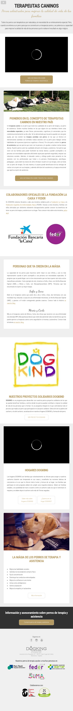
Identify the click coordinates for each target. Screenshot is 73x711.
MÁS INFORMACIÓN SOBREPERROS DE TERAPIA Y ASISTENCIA (36, 79)
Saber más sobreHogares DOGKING (27, 500)
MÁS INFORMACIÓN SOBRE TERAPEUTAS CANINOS (36, 178)
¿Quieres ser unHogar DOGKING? (46, 500)
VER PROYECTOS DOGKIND (36, 417)
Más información (36, 596)
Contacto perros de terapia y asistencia (36, 622)
